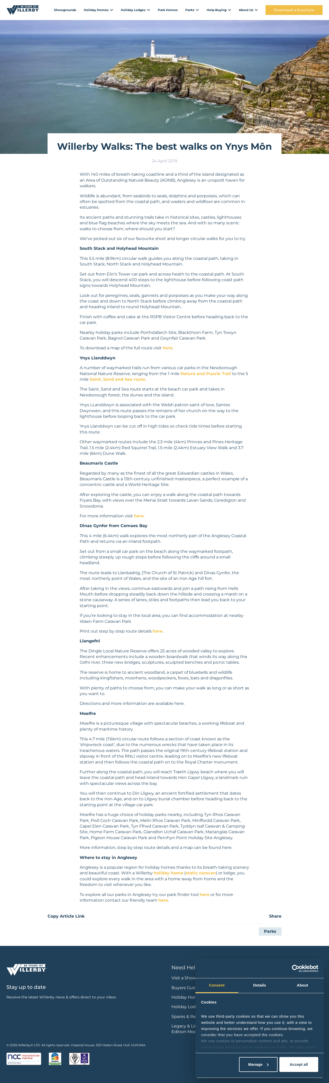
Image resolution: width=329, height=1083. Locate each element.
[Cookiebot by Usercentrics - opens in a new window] (295, 968)
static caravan (201, 873)
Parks (270, 931)
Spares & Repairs (188, 1016)
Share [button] (275, 916)
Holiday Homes (187, 997)
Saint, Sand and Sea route (117, 379)
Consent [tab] (217, 985)
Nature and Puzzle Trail (205, 373)
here (167, 347)
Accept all (299, 1064)
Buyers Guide (185, 987)
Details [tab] (259, 985)
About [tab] (302, 985)
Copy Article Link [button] (66, 916)
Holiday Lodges (187, 1006)
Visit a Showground (191, 977)
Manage (258, 1064)
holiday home (168, 873)
